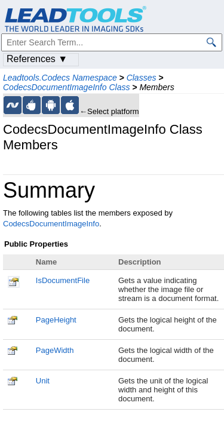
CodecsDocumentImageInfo (51, 223)
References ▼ (37, 59)
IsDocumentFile (63, 280)
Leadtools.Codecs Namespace (60, 77)
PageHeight (56, 319)
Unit (43, 380)
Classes (142, 77)
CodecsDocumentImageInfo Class (66, 87)
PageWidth (55, 350)
